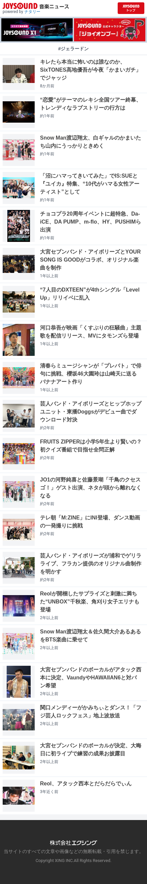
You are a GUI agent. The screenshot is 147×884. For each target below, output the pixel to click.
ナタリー (32, 11)
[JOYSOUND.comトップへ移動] (131, 8)
